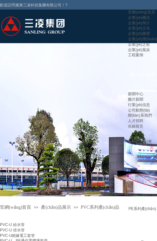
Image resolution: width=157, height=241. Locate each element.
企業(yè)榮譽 (139, 33)
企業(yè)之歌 (139, 44)
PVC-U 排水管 (12, 230)
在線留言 (135, 126)
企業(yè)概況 (139, 17)
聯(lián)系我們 (140, 115)
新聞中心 (135, 94)
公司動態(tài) (139, 110)
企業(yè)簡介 (139, 23)
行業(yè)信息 (139, 105)
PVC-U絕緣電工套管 (17, 235)
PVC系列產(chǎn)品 (100, 207)
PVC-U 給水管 (12, 224)
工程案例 (135, 55)
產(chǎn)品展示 (56, 207)
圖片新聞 (135, 99)
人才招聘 (135, 121)
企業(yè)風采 (139, 50)
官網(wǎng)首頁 (141, 12)
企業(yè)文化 (139, 28)
